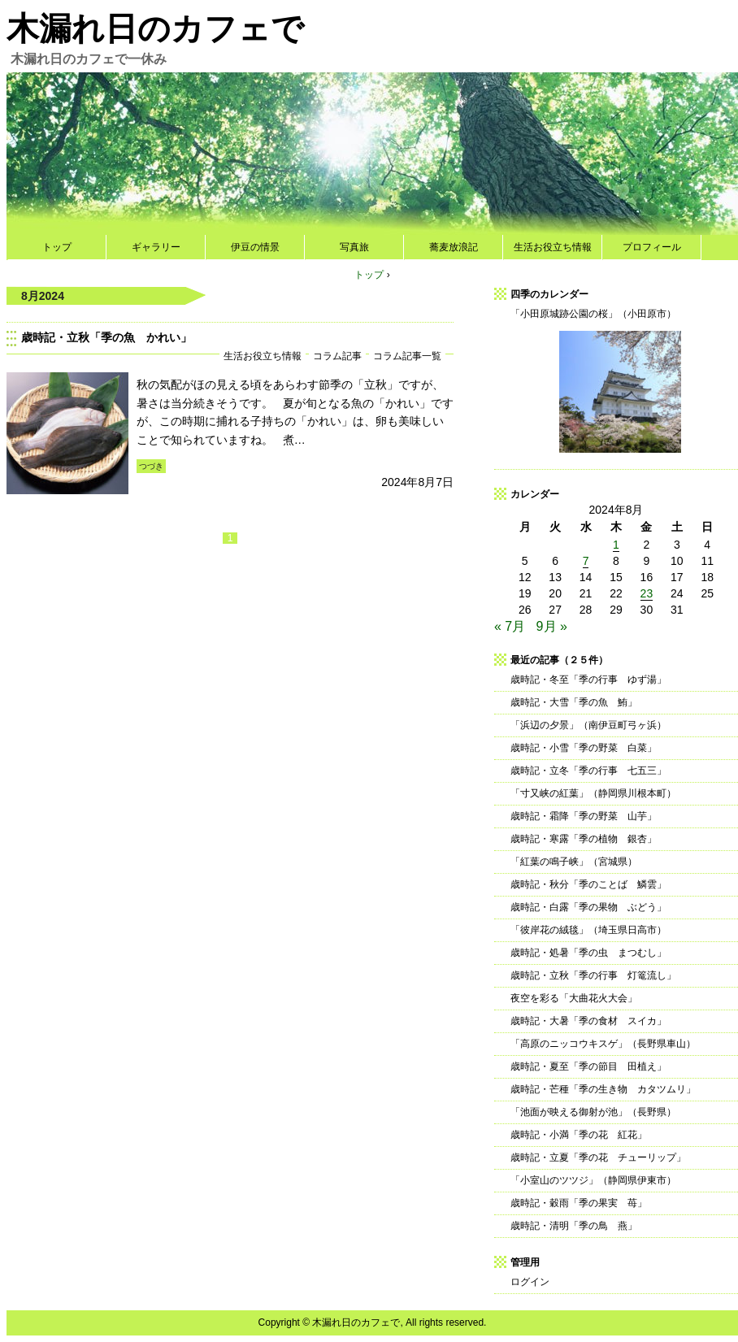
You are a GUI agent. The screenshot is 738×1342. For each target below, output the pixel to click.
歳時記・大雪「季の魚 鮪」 (573, 702)
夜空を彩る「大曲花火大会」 (573, 998)
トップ (57, 247)
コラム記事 (337, 355)
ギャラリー (156, 247)
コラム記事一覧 (407, 355)
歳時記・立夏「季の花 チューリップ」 (598, 1157)
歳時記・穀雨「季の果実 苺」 (578, 1203)
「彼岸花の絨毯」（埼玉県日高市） (588, 930)
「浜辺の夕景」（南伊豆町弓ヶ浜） (588, 725)
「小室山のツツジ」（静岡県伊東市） (593, 1180)
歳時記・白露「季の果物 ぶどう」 (588, 907)
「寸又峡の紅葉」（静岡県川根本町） (593, 793)
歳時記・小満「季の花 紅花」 (578, 1134)
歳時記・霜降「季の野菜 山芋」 (583, 816)
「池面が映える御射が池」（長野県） (593, 1112)
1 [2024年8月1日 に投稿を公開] (616, 544)
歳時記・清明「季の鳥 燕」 (573, 1225)
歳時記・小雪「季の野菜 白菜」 (583, 748)
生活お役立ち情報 (553, 247)
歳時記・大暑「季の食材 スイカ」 (588, 1021)
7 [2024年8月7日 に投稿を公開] (586, 560)
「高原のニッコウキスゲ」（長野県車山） (603, 1043)
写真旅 (354, 247)
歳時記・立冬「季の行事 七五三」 (588, 770)
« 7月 (509, 626)
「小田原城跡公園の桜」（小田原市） (593, 313)
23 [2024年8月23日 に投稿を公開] (646, 593)
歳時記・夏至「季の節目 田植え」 (588, 1066)
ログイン (529, 1282)
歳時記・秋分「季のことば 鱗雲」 (588, 884)
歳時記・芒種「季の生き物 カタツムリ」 (603, 1089)
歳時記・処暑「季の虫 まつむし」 (588, 952)
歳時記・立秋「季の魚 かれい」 (106, 337)
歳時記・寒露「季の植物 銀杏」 (583, 839)
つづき (151, 466)
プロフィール (652, 247)
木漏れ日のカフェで (155, 28)
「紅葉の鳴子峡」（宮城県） (573, 861)
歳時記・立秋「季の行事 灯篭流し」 (593, 975)
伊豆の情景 (255, 247)
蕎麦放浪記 (453, 247)
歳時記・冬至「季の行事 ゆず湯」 (588, 679)
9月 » (551, 626)
